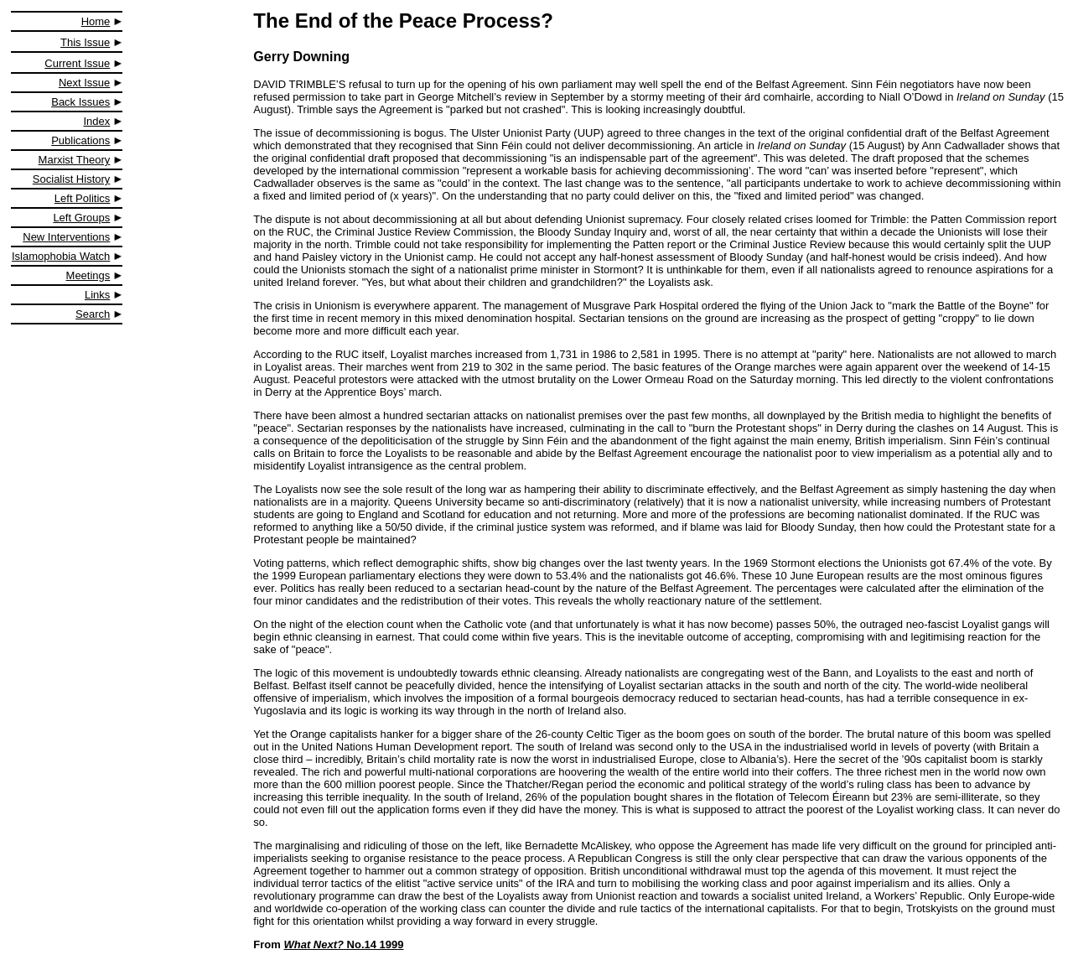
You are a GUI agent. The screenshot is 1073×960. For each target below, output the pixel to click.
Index (97, 121)
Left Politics (82, 198)
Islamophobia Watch (61, 256)
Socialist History (71, 179)
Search (92, 314)
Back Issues (80, 102)
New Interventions (66, 237)
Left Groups (81, 217)
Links (97, 294)
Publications (80, 140)
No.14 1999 (343, 944)
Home (96, 21)
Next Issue (84, 82)
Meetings (88, 275)
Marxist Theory (75, 159)
